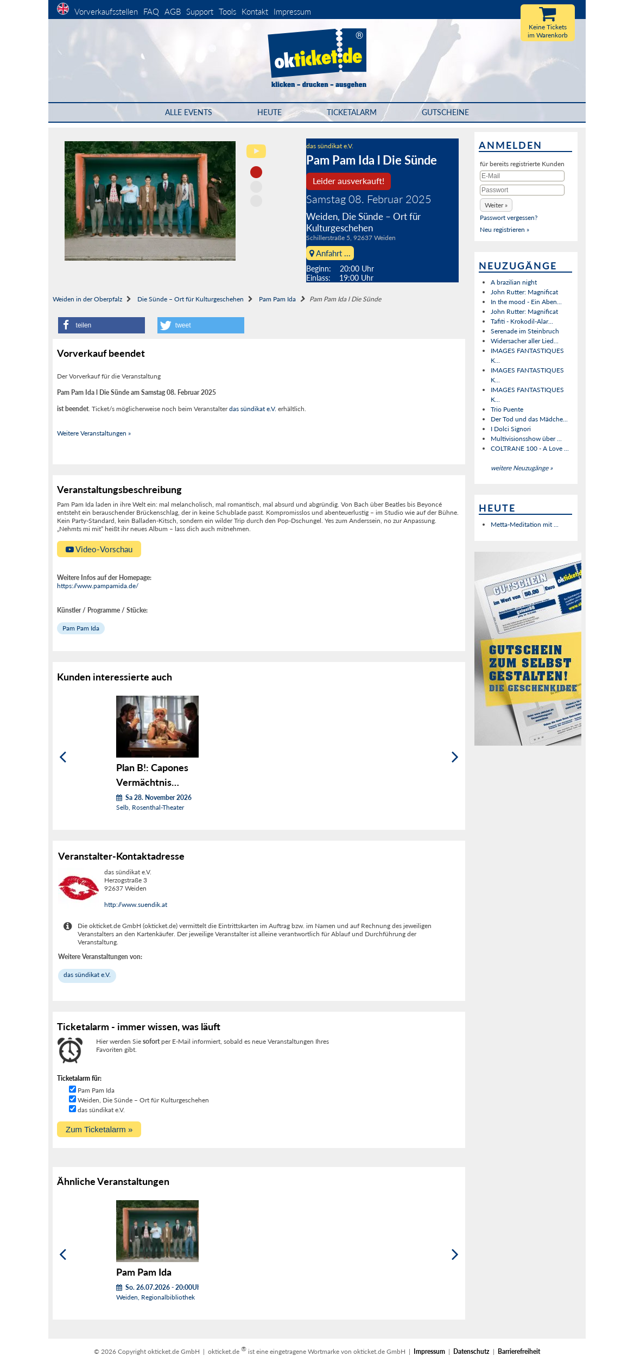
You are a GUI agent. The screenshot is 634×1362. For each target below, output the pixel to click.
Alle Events (188, 112)
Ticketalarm (352, 112)
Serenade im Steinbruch (525, 331)
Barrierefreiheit (519, 1351)
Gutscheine (445, 112)
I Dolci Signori (511, 429)
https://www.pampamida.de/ (97, 586)
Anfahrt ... (330, 253)
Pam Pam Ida (277, 299)
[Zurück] (62, 757)
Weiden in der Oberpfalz (87, 299)
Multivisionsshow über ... (526, 438)
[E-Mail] (522, 176)
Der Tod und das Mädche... (529, 419)
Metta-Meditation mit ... (525, 524)
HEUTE (269, 112)
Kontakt (255, 11)
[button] (101, 325)
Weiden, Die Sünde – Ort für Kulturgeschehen (143, 1100)
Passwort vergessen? (508, 217)
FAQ (151, 11)
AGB (172, 11)
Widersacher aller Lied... (525, 341)
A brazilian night (514, 282)
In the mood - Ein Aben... (526, 302)
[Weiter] (455, 757)
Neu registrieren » (504, 229)
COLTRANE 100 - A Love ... (530, 448)
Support (199, 11)
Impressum (292, 11)
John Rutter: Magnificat (524, 292)
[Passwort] (522, 190)
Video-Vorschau (99, 549)
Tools (227, 11)
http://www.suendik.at (135, 904)
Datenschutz (471, 1351)
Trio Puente (507, 409)
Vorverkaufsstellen (106, 11)
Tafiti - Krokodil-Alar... (522, 321)
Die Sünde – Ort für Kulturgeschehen (190, 299)
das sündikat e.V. (329, 146)
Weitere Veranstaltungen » (94, 433)
